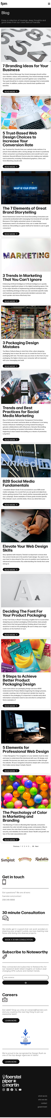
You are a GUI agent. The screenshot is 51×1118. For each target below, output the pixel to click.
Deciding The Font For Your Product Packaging (24, 613)
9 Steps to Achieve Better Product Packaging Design (20, 680)
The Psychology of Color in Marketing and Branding (25, 816)
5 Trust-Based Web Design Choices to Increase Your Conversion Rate (20, 138)
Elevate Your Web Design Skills (25, 548)
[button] (3, 860)
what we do (42, 1096)
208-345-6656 (8, 900)
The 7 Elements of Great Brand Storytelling (24, 210)
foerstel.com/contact (11, 896)
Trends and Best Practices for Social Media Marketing (21, 411)
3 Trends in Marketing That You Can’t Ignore (22, 277)
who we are (42, 1099)
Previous (16, 846)
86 (33, 846)
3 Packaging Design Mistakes (21, 344)
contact (44, 1103)
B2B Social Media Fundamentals (19, 483)
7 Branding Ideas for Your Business (25, 67)
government (42, 1107)
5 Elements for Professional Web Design (26, 749)
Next (37, 846)
